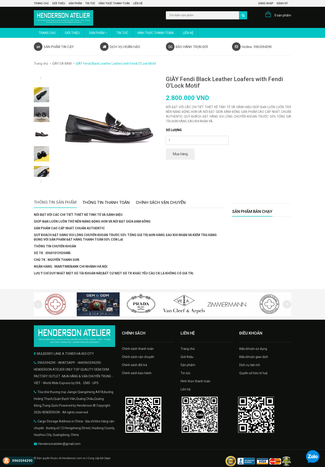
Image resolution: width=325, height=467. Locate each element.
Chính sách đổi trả (134, 365)
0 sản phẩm (282, 15)
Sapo (107, 458)
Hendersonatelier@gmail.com (59, 444)
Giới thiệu (58, 3)
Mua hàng (180, 154)
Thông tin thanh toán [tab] (106, 202)
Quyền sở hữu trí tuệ (253, 373)
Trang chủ (41, 3)
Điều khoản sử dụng (253, 349)
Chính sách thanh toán (138, 349)
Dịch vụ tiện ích (249, 365)
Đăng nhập (265, 3)
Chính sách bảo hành (136, 373)
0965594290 (22, 461)
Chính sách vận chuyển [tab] (161, 202)
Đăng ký (282, 3)
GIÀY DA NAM (62, 63)
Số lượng (174, 130)
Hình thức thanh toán (114, 3)
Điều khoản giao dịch (253, 357)
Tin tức (90, 3)
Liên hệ (138, 3)
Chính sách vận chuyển (138, 357)
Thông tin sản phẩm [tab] (55, 202)
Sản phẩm (75, 3)
